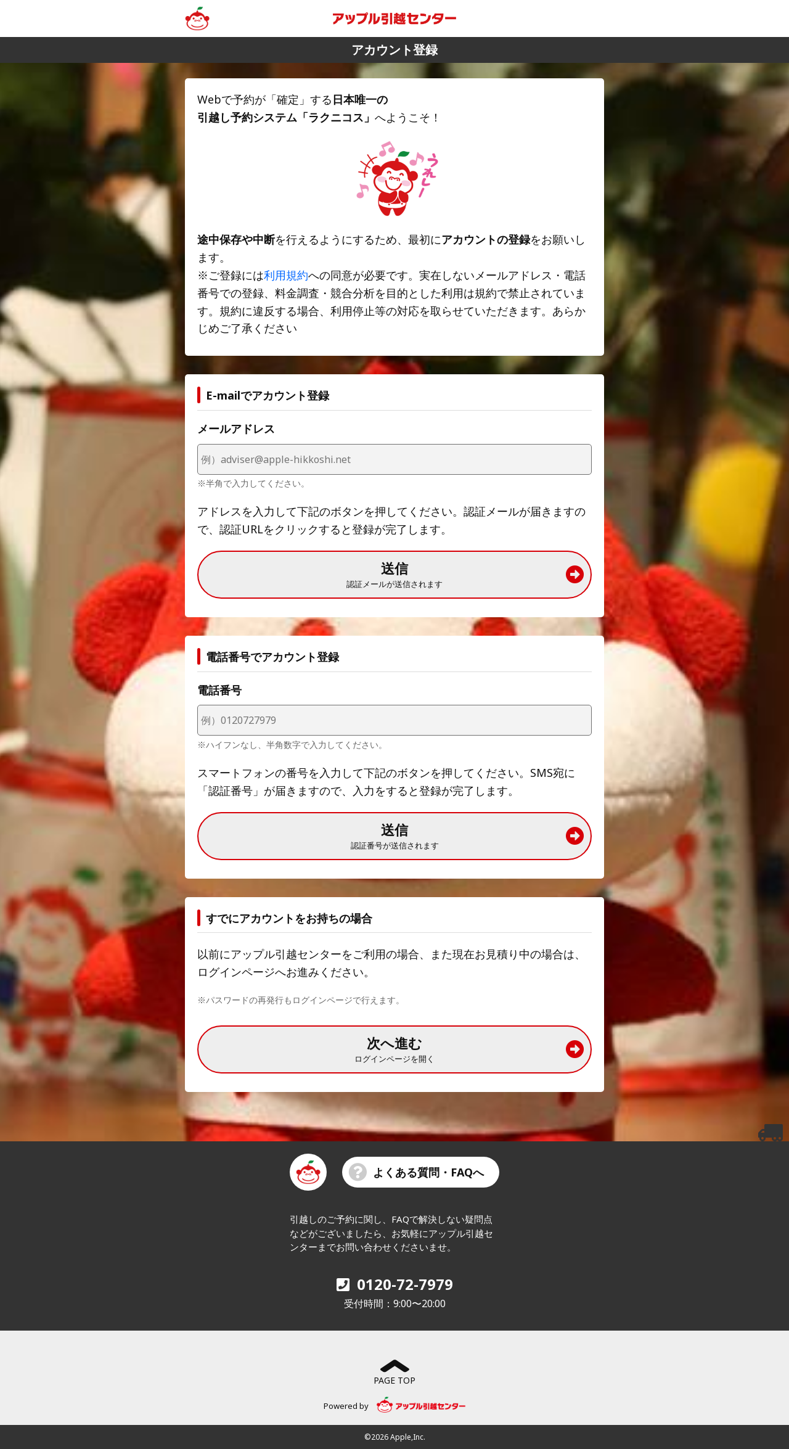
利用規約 (286, 275)
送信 (465, 574)
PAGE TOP (394, 1372)
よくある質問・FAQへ (416, 1172)
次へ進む (469, 1048)
